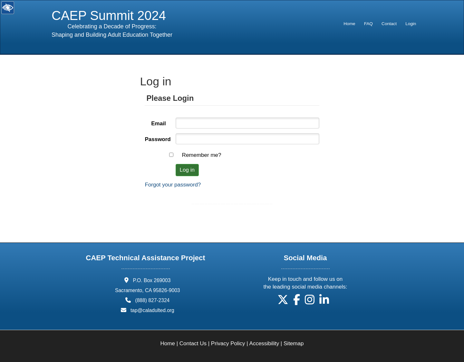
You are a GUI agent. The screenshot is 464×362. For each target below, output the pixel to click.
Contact (389, 23)
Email (158, 123)
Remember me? (201, 155)
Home (349, 23)
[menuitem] (349, 24)
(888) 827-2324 (152, 300)
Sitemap (294, 343)
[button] (282, 302)
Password (157, 139)
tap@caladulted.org (152, 310)
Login (410, 23)
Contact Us (193, 343)
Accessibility (264, 343)
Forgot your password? (173, 185)
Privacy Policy (228, 343)
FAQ (368, 23)
